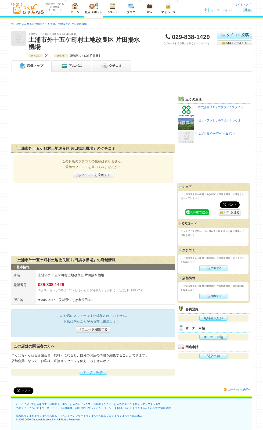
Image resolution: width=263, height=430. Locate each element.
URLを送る (230, 213)
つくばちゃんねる (46, 415)
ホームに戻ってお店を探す (31, 404)
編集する (213, 296)
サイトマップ (243, 4)
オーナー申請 (93, 372)
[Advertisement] (93, 109)
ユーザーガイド (51, 408)
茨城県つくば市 (25, 415)
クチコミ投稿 (234, 35)
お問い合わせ (124, 408)
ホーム (74, 8)
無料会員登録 (213, 318)
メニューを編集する (93, 329)
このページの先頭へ (239, 389)
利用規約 (80, 408)
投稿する (213, 268)
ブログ (131, 8)
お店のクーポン (58, 404)
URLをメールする (234, 43)
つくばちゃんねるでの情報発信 (153, 408)
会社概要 (67, 408)
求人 (149, 8)
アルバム (71, 66)
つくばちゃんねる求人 (129, 415)
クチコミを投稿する (93, 175)
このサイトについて (27, 408)
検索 (247, 9)
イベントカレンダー (71, 415)
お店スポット (93, 8)
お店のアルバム (123, 404)
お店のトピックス (80, 404)
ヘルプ (156, 404)
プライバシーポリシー (101, 408)
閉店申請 (213, 356)
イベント (112, 8)
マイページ (168, 8)
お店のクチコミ (102, 404)
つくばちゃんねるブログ (100, 415)
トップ (31, 66)
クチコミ (111, 66)
